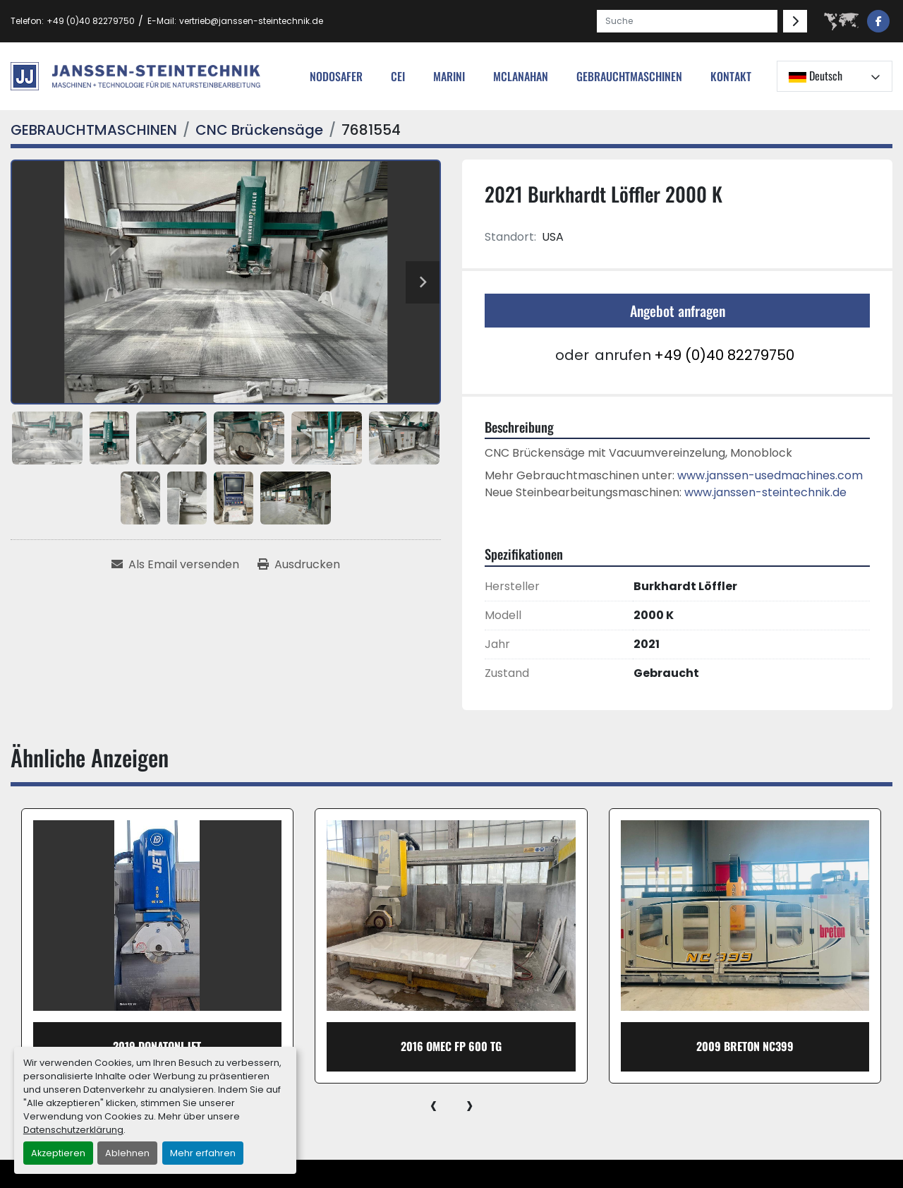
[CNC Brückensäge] (259, 130)
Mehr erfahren (203, 1153)
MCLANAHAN (520, 76)
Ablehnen (127, 1153)
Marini (449, 76)
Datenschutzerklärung (73, 1130)
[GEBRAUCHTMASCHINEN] (94, 130)
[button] (629, 76)
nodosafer (336, 76)
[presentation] (433, 1105)
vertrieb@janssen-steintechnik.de (251, 21)
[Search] (687, 21)
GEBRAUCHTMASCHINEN (629, 76)
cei (398, 76)
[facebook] (878, 21)
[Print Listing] (298, 564)
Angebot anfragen (677, 310)
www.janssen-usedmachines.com (770, 475)
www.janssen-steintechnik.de (765, 492)
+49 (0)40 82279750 (91, 21)
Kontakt (730, 76)
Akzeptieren (58, 1153)
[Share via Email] (175, 564)
